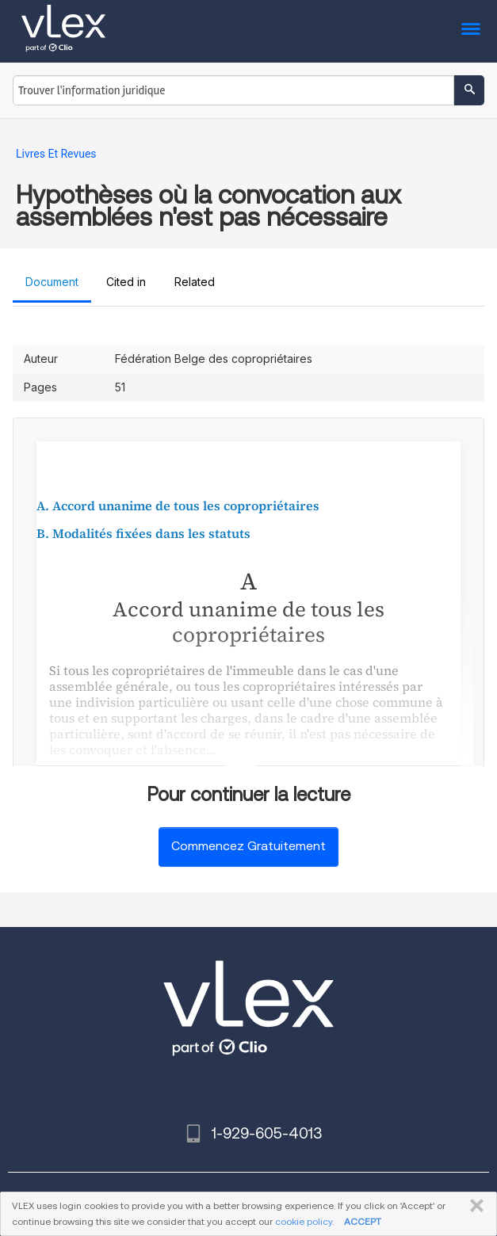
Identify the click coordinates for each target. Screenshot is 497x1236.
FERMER (473, 1206)
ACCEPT (362, 1221)
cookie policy (303, 1221)
